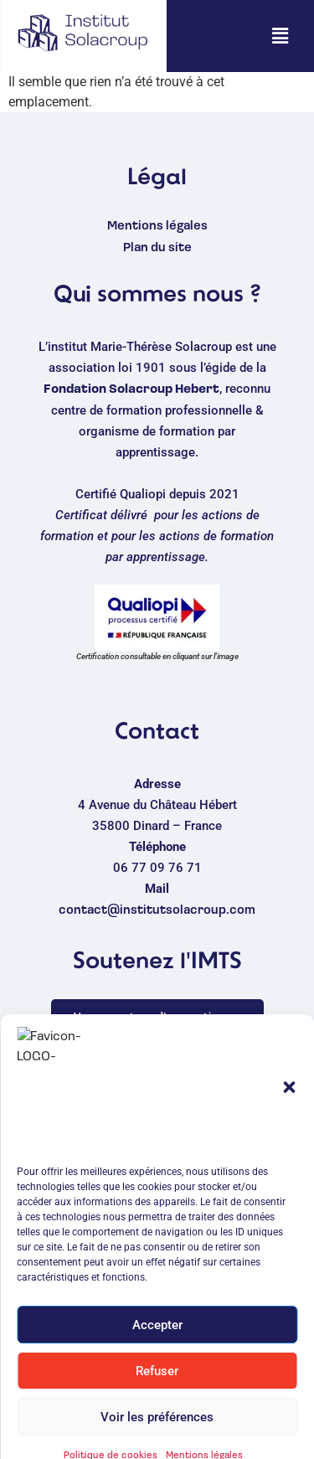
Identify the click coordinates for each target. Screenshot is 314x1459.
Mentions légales (157, 226)
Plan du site (157, 248)
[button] (279, 36)
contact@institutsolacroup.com (157, 911)
